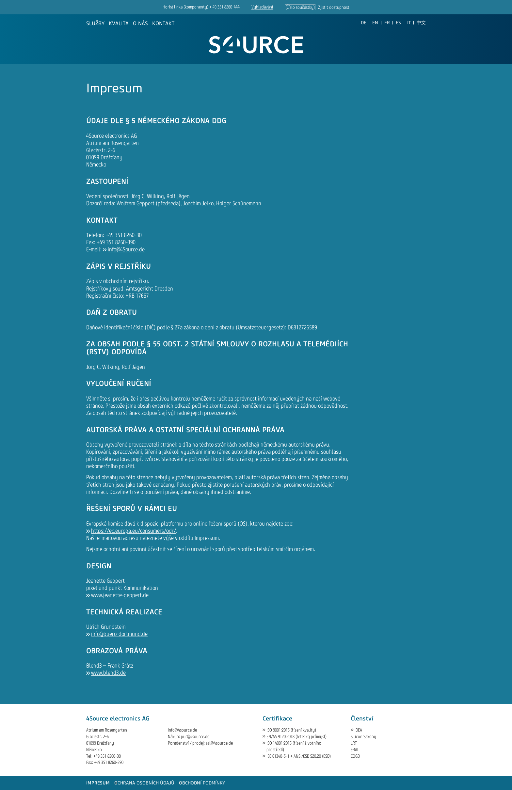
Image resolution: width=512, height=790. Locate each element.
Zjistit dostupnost (333, 7)
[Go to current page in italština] (409, 22)
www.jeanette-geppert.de (120, 595)
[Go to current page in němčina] (363, 22)
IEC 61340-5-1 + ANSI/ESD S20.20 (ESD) (298, 756)
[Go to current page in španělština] (398, 22)
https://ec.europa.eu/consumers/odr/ (133, 530)
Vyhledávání (262, 7)
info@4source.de (182, 730)
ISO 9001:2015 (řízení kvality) (291, 730)
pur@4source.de (195, 736)
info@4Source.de (126, 249)
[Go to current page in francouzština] (387, 22)
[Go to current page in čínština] (421, 22)
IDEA (358, 730)
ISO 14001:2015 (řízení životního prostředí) (293, 746)
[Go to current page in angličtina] (375, 22)
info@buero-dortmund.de (119, 634)
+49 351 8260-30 (107, 756)
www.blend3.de (108, 672)
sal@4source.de (219, 743)
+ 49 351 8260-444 (224, 7)
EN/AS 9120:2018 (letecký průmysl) (296, 736)
